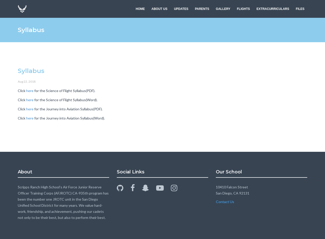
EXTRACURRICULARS (272, 9)
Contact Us (225, 202)
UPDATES (181, 9)
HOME (140, 9)
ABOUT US (160, 9)
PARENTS (202, 9)
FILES (300, 9)
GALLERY (223, 9)
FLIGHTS (243, 9)
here (30, 90)
